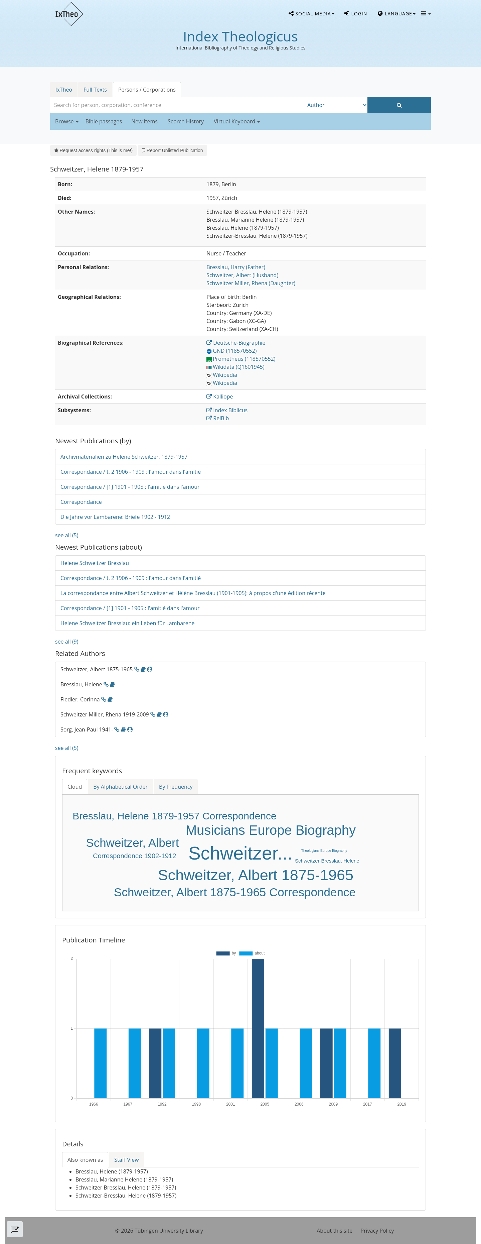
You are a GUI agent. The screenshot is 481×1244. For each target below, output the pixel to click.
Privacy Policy (377, 1230)
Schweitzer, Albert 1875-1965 (255, 875)
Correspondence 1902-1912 (134, 856)
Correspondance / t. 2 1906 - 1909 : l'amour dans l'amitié (130, 471)
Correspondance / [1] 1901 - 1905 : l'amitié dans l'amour (130, 486)
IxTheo (63, 89)
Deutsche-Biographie (235, 342)
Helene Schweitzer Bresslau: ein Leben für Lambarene (127, 623)
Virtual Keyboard (237, 121)
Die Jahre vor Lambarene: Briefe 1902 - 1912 (115, 517)
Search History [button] (186, 121)
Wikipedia (221, 374)
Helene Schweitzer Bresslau (94, 563)
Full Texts (95, 89)
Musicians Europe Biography (271, 830)
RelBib (217, 418)
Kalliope (219, 396)
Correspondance (81, 501)
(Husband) (242, 275)
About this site (334, 1230)
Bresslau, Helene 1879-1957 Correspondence (174, 815)
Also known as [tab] (85, 1159)
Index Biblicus (227, 410)
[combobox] (177, 105)
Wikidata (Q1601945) (235, 366)
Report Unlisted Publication (172, 150)
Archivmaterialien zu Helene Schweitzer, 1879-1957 (123, 456)
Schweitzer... (240, 853)
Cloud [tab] (74, 786)
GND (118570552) (231, 350)
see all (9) (66, 641)
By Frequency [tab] (175, 786)
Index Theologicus (240, 36)
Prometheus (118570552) (240, 358)
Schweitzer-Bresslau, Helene (327, 861)
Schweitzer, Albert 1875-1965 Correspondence (235, 892)
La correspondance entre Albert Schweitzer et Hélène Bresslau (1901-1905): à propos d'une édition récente (193, 593)
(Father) (235, 267)
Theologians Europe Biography (324, 851)
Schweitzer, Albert (132, 842)
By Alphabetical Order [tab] (120, 786)
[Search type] (335, 105)
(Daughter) (250, 283)
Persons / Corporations (147, 89)
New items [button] (144, 121)
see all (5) (66, 535)
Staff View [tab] (126, 1159)
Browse (66, 121)
